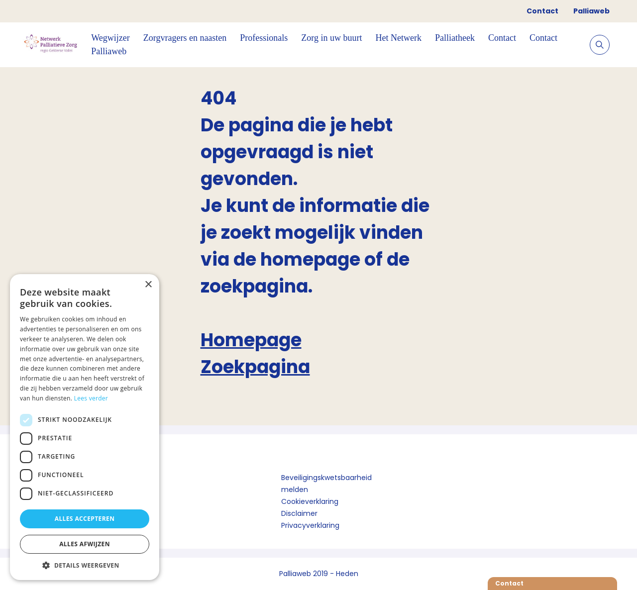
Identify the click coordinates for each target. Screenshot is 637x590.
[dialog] (84, 427)
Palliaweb (591, 11)
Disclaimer (299, 513)
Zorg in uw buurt (331, 38)
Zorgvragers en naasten (185, 38)
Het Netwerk (399, 38)
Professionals (264, 38)
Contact (542, 11)
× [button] (148, 285)
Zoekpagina (255, 367)
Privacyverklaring (310, 525)
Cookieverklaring (309, 501)
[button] (84, 565)
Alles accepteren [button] (85, 518)
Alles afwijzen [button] (84, 544)
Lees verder (91, 398)
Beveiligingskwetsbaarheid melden (326, 483)
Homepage (251, 340)
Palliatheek (455, 38)
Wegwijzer (110, 38)
